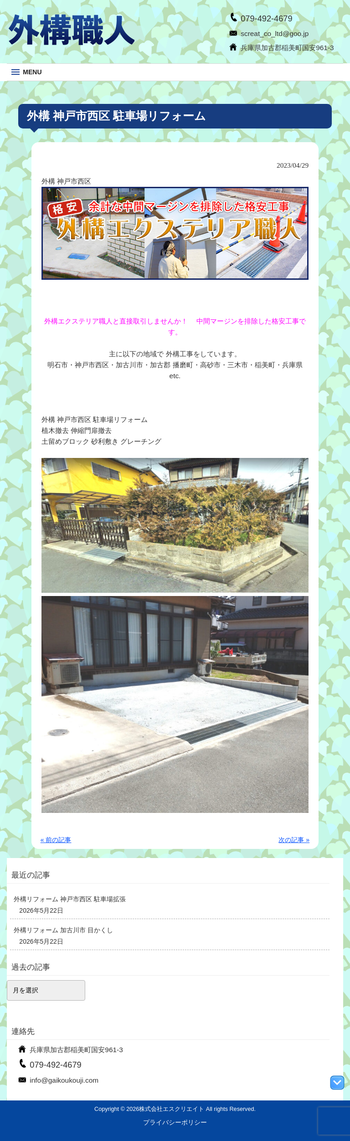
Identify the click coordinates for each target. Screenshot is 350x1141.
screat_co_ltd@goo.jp (275, 33)
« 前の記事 (56, 839)
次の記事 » (293, 839)
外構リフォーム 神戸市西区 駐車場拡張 (70, 899)
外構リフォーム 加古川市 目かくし (63, 930)
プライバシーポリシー (175, 1122)
